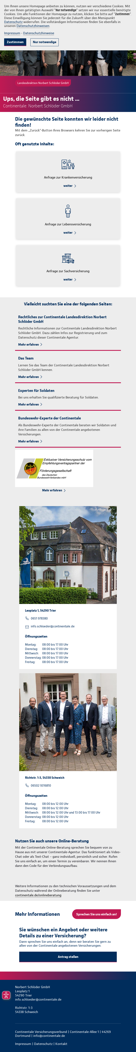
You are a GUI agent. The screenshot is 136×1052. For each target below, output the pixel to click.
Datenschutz (13, 22)
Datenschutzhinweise (38, 33)
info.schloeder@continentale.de (53, 626)
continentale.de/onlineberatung (38, 895)
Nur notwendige (44, 42)
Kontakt (61, 1044)
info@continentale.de (49, 1036)
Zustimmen (15, 42)
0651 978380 (39, 618)
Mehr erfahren (28, 344)
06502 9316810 (41, 785)
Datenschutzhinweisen (33, 26)
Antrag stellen (68, 957)
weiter (68, 186)
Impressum (12, 33)
